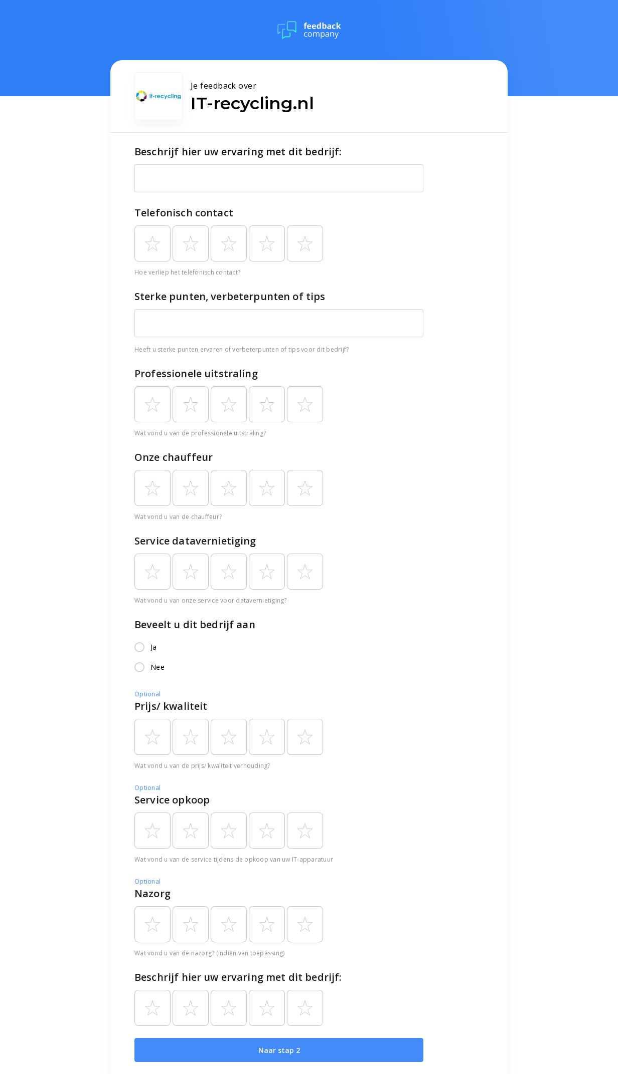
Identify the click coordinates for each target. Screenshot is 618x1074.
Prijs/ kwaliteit (170, 706)
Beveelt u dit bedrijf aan (194, 624)
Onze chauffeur (173, 457)
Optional (147, 694)
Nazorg (152, 893)
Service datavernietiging (195, 541)
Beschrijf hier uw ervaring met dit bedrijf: (238, 151)
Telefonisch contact (183, 212)
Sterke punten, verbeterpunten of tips (230, 296)
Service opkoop (172, 800)
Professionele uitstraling (196, 373)
